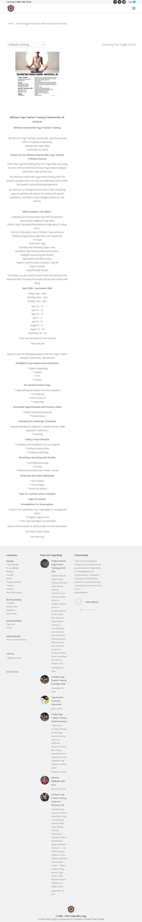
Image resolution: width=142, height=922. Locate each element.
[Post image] (44, 563)
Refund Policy (12, 671)
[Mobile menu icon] (134, 8)
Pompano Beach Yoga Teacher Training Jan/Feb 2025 (58, 566)
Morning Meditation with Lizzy (58, 781)
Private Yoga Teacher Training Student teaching (58, 718)
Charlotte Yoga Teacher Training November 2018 (58, 680)
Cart (132, 2)
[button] (80, 610)
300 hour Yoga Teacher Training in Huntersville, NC (37, 117)
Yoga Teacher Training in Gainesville (57, 701)
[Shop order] (26, 44)
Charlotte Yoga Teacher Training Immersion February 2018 (58, 799)
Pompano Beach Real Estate (89, 919)
